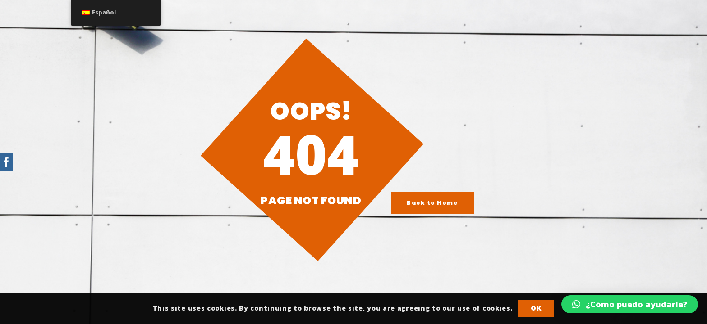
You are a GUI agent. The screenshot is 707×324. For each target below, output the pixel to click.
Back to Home (432, 203)
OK (536, 308)
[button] (629, 304)
